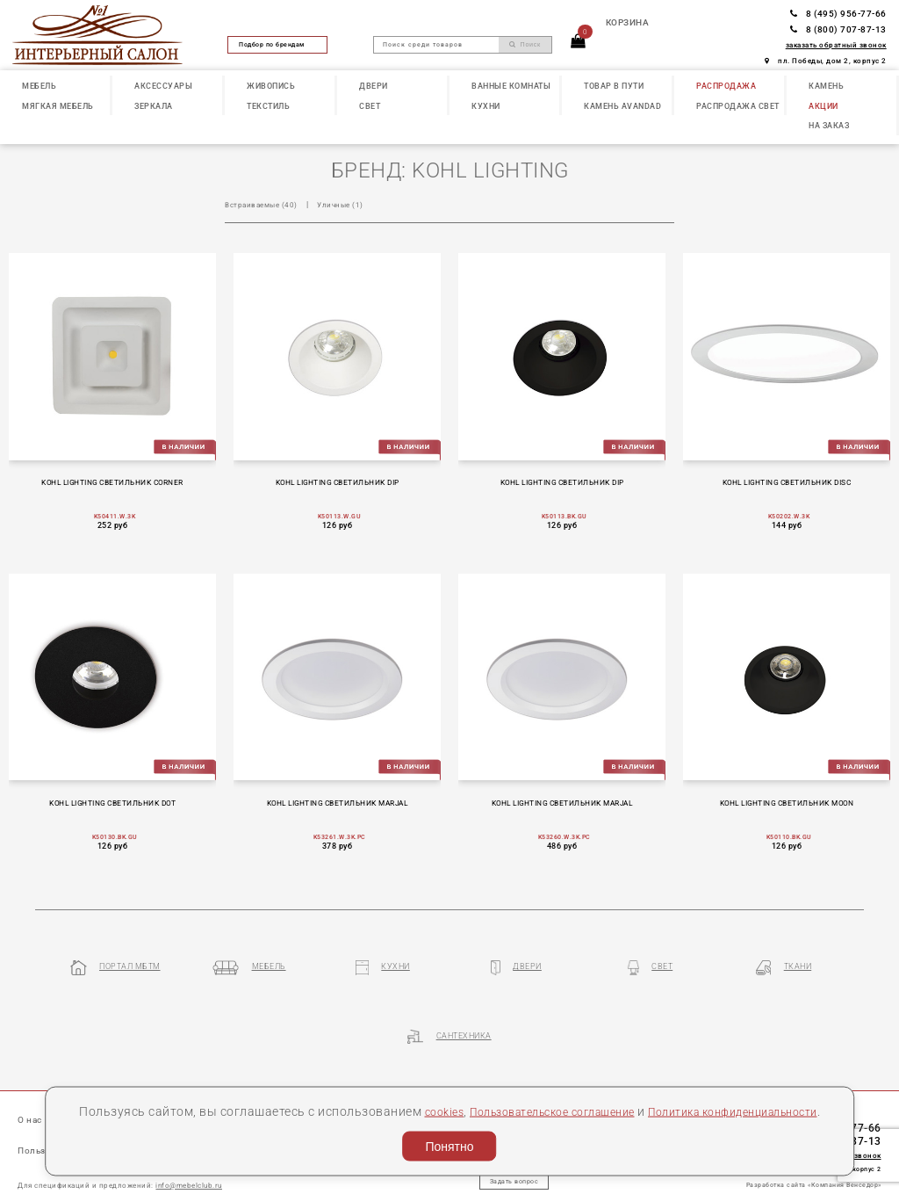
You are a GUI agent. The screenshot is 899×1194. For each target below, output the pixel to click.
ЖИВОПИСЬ (271, 85)
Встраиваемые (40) (265, 204)
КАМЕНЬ (826, 85)
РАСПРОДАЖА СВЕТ (738, 106)
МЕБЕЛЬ (39, 85)
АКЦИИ (823, 106)
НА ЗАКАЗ (829, 125)
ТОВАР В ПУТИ (614, 85)
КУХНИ (485, 106)
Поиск (525, 44)
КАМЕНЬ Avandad (622, 106)
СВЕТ (369, 106)
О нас (32, 1067)
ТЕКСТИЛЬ (268, 106)
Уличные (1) (349, 204)
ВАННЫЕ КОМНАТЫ (510, 85)
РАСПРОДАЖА (726, 85)
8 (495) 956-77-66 (838, 13)
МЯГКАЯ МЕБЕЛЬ (58, 106)
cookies (487, 1087)
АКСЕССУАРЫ (163, 85)
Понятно (449, 1142)
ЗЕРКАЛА (153, 106)
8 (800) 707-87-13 (838, 29)
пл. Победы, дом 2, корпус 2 (826, 60)
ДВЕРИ (373, 85)
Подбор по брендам (277, 44)
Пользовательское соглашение (611, 1087)
